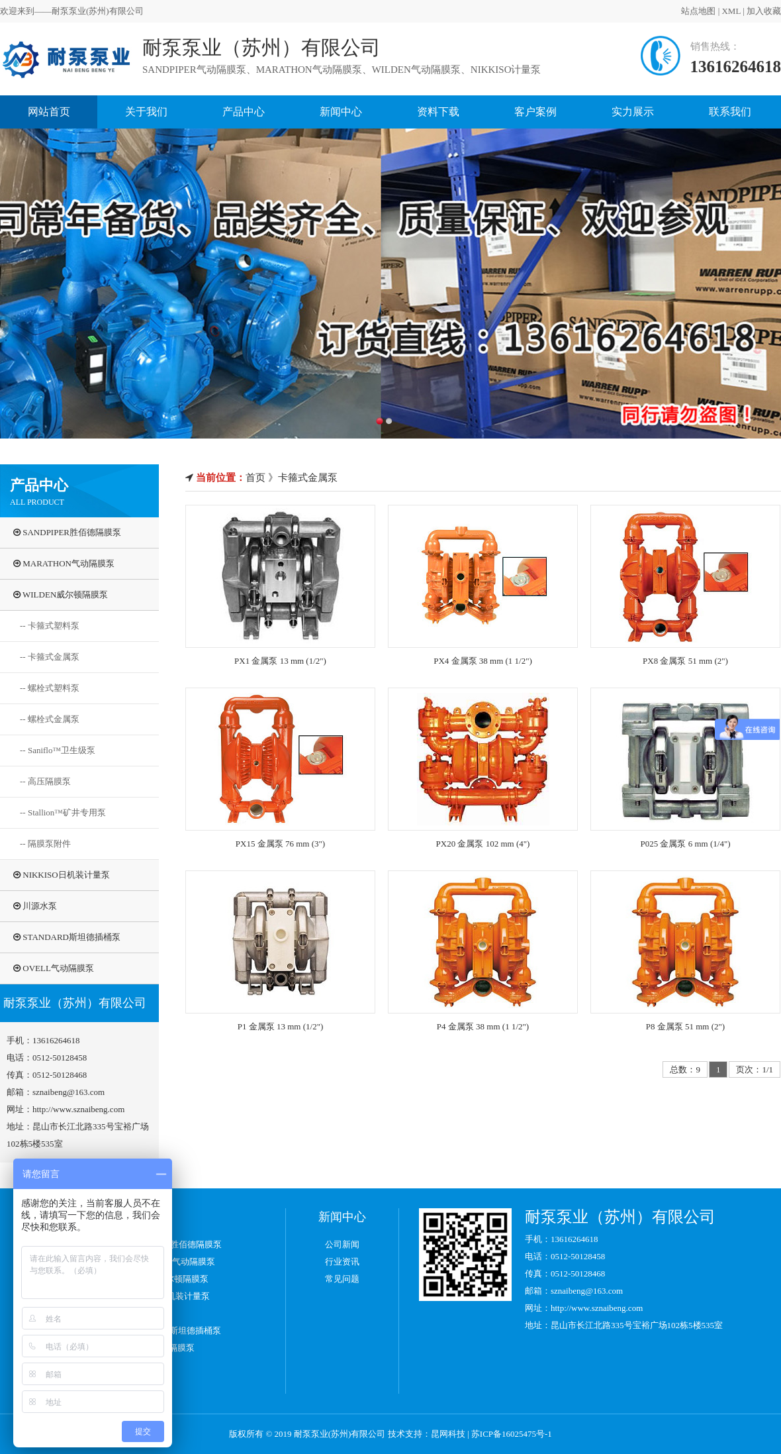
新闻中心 (341, 111)
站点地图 (683, 11)
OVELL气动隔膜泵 (53, 968)
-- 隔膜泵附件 (45, 844)
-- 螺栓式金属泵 (49, 719)
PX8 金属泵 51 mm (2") (685, 661)
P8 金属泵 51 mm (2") (685, 1026)
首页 (255, 477)
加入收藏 (749, 11)
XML (716, 11)
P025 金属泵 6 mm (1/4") (685, 844)
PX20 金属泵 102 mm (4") (483, 844)
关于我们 (146, 111)
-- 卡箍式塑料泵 (49, 626)
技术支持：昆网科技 (426, 1434)
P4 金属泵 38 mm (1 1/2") (483, 1026)
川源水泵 (35, 906)
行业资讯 (342, 1262)
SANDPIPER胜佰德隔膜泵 (67, 532)
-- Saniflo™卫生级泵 (57, 750)
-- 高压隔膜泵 (45, 781)
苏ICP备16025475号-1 (511, 1434)
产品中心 (243, 111)
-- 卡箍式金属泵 (49, 657)
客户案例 (535, 111)
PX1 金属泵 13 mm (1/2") (280, 661)
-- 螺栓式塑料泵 (49, 688)
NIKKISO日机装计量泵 (61, 875)
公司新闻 (342, 1244)
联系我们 (730, 111)
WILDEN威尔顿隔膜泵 (60, 594)
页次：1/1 (754, 1069)
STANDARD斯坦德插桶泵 (66, 937)
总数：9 (685, 1069)
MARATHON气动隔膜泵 (64, 563)
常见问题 (342, 1279)
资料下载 (438, 111)
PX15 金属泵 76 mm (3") (280, 844)
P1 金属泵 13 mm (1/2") (281, 1026)
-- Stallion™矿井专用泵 (63, 812)
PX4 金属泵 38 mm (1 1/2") (483, 661)
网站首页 (49, 111)
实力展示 (633, 111)
